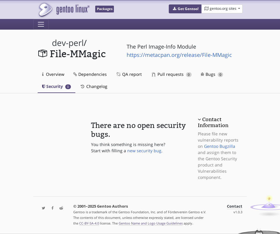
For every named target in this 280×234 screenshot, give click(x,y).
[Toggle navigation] (41, 24)
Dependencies (90, 74)
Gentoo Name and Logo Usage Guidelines (151, 223)
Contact (234, 206)
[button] (185, 8)
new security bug (144, 150)
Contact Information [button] (213, 122)
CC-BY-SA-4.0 (89, 223)
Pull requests (172, 74)
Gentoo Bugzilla (219, 146)
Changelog (93, 86)
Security (56, 86)
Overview (53, 74)
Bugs (212, 74)
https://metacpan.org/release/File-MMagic (179, 54)
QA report (129, 74)
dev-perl (68, 42)
